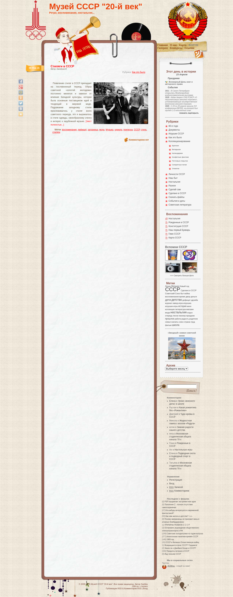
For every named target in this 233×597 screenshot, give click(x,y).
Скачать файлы (176, 197)
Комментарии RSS (132, 588)
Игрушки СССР (176, 133)
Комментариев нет (139, 140)
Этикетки (175, 168)
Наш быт (173, 178)
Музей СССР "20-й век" (95, 6)
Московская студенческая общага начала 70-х (180, 436)
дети (168, 299)
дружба (194, 300)
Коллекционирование (179, 141)
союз (181, 322)
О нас (173, 45)
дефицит (82, 129)
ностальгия (178, 312)
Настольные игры (183, 449)
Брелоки (175, 146)
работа (178, 319)
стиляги (56, 132)
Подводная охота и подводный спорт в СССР (182, 456)
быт (182, 293)
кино (189, 306)
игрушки (169, 306)
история (182, 306)
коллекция (170, 309)
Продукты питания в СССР (178, 551)
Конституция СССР (178, 226)
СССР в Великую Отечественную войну (182, 542)
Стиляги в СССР (62, 66)
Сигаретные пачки (179, 165)
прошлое (169, 319)
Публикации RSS (114, 588)
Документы (174, 130)
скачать (174, 322)
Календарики (177, 153)
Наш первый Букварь (179, 230)
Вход (171, 483)
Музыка (109, 129)
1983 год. (170, 539)
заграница (93, 129)
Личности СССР (177, 174)
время (182, 296)
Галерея (162, 48)
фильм (168, 325)
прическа (128, 129)
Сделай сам (175, 189)
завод (175, 303)
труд (193, 322)
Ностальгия (174, 182)
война (187, 293)
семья (168, 322)
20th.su (135, 586)
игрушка (187, 303)
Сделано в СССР (177, 193)
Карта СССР (175, 237)
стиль (144, 129)
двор (188, 296)
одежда (118, 129)
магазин (189, 309)
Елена (172, 401)
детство (176, 299)
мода (101, 129)
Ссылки (189, 48)
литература (180, 309)
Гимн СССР (174, 234)
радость (185, 319)
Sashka (144, 584)
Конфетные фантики (180, 157)
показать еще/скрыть (189, 113)
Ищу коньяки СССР (173, 554)
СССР (137, 129)
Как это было (138, 72)
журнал (168, 303)
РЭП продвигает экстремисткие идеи (180, 502)
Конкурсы (176, 48)
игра (180, 303)
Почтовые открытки (180, 161)
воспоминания (69, 129)
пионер (182, 316)
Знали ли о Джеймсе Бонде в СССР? (180, 548)
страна (187, 322)
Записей (176, 487)
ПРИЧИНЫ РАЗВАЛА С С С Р (177, 525)
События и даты (177, 201)
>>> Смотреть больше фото (182, 276)
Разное (172, 185)
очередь (169, 316)
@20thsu (171, 566)
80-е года (173, 126)
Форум (193, 45)
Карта (183, 45)
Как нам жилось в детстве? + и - (179, 516)
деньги (194, 296)
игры (175, 306)
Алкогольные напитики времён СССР (182, 537)
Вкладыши (176, 149)
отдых (190, 313)
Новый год (184, 286)
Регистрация (175, 480)
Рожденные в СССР (179, 222)
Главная (162, 45)
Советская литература (180, 204)
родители (193, 319)
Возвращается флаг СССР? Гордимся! (181, 545)
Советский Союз (172, 293)
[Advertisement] (95, 79)
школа (175, 325)
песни (175, 316)
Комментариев (179, 491)
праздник (190, 316)
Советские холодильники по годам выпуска (185, 534)
